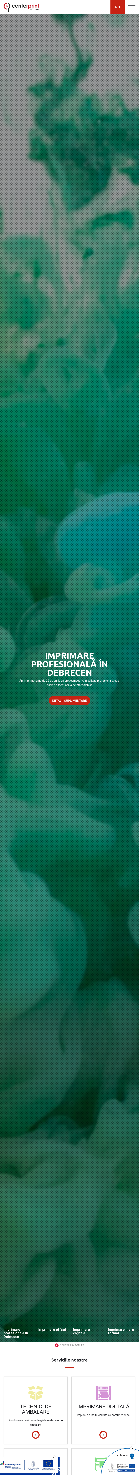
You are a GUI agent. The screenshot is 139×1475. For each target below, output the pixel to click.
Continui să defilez (69, 1345)
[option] (69, 678)
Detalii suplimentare (69, 700)
